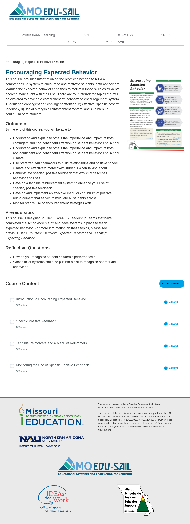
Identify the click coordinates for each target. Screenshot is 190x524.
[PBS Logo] (135, 485)
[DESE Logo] (51, 402)
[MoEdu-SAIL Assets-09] (51, 435)
